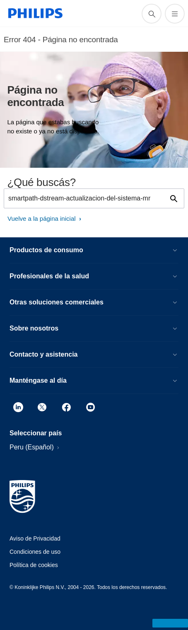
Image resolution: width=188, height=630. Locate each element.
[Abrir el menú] (175, 14)
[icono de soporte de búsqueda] (151, 14)
